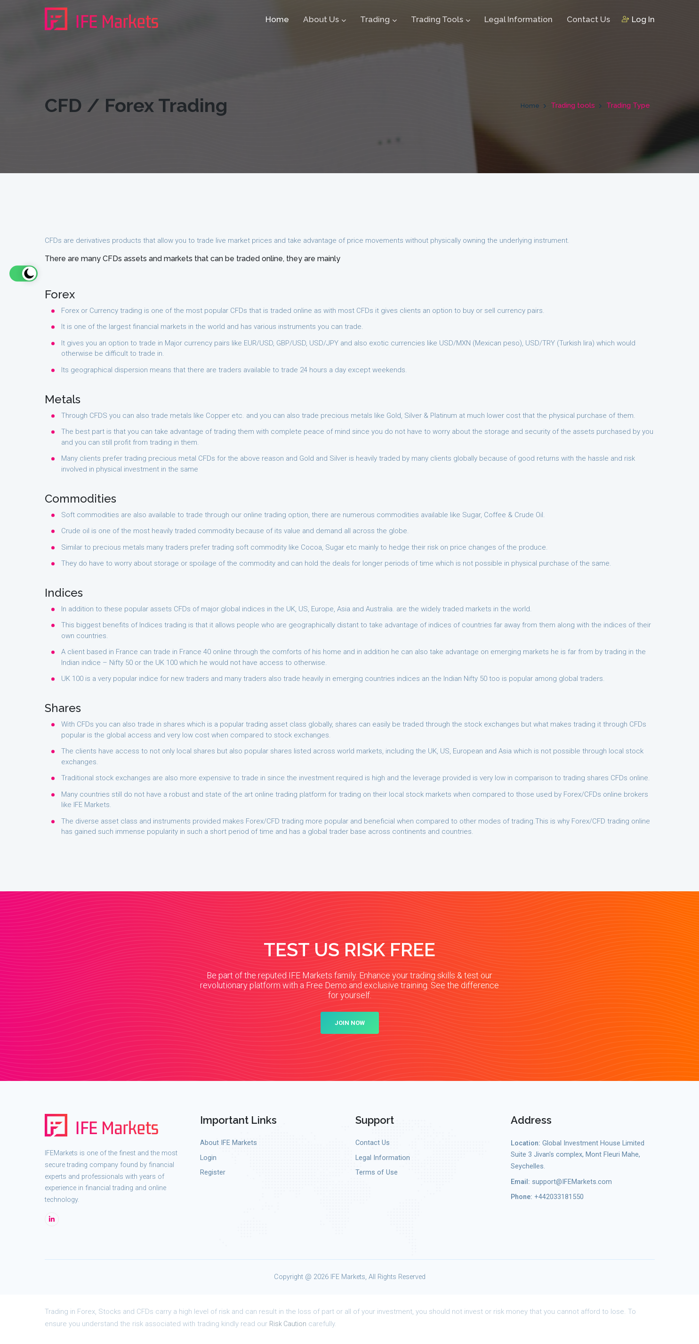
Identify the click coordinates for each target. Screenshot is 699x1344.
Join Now (349, 1025)
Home (277, 21)
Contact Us (588, 21)
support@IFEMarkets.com (572, 1184)
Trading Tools (440, 21)
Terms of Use (376, 1175)
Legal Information (518, 21)
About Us (324, 21)
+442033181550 (559, 1200)
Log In (638, 21)
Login (208, 1160)
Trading (378, 21)
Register (212, 1175)
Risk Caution (288, 1326)
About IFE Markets (228, 1145)
